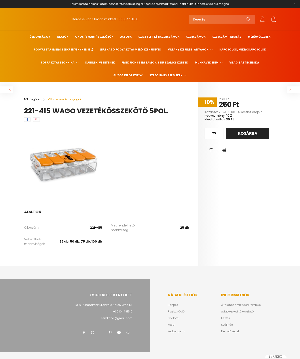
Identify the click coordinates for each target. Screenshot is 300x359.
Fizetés (225, 318)
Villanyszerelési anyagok (188, 49)
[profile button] (262, 19)
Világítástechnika (244, 62)
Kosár (171, 324)
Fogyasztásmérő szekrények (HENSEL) (63, 49)
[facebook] (27, 119)
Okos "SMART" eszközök (94, 37)
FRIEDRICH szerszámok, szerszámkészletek (155, 62)
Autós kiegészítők (128, 75)
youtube (119, 332)
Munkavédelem (207, 62)
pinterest (110, 332)
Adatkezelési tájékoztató (237, 311)
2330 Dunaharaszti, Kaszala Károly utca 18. (103, 305)
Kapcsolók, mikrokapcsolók (242, 49)
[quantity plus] (220, 133)
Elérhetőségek (230, 331)
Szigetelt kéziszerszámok (159, 37)
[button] (211, 150)
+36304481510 (127, 19)
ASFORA (126, 37)
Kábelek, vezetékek (100, 62)
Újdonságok (40, 37)
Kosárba (247, 133)
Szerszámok (196, 37)
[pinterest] (36, 119)
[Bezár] (294, 4)
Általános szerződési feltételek (241, 305)
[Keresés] (222, 19)
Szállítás (227, 324)
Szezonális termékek (166, 75)
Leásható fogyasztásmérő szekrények (130, 49)
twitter (101, 332)
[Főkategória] (32, 99)
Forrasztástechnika (58, 62)
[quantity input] (214, 133)
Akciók (62, 37)
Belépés (173, 305)
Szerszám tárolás (226, 37)
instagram (92, 332)
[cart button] (273, 19)
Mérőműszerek (259, 37)
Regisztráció (176, 311)
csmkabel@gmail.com (116, 318)
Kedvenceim (176, 331)
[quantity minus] (208, 133)
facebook (83, 332)
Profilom (173, 318)
